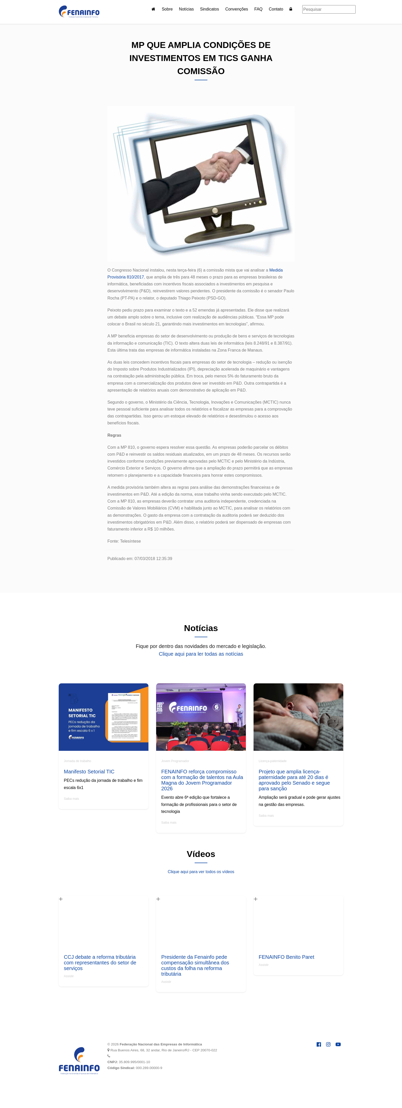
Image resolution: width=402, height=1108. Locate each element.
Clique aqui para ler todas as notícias (201, 654)
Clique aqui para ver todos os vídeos (201, 872)
